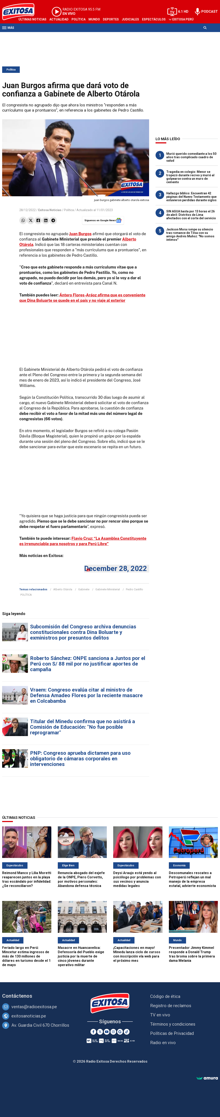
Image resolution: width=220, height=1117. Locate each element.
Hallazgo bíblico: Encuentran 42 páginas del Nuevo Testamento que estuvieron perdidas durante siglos (191, 197)
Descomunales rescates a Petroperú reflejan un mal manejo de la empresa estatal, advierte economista (192, 879)
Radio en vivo (163, 1042)
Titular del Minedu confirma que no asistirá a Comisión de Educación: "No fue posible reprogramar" (82, 727)
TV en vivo (160, 1014)
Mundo (94, 19)
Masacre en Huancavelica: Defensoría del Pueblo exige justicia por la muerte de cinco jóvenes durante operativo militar (81, 956)
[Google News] (120, 1032)
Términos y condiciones (172, 1024)
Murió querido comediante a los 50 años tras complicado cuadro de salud (191, 157)
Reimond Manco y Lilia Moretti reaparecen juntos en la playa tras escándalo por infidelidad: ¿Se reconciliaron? (26, 879)
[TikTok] (127, 1032)
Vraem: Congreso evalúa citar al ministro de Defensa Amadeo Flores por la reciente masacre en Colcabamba (86, 695)
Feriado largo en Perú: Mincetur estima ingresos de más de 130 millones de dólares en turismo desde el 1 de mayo (26, 956)
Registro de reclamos (170, 1005)
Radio (43, 36)
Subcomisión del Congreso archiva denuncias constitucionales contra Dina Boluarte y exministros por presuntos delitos (83, 632)
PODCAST (209, 11)
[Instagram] (113, 1032)
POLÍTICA (26, 594)
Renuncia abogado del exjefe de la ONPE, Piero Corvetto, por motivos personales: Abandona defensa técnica (81, 879)
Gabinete (83, 589)
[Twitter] (100, 1032)
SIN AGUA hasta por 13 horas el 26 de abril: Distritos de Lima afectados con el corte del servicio (191, 215)
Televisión (27, 36)
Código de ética (165, 996)
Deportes (111, 19)
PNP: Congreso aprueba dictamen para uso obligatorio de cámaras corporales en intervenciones (80, 758)
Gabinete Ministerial (107, 589)
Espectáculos (154, 19)
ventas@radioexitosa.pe (34, 1006)
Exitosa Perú (183, 19)
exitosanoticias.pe (28, 1016)
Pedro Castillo (134, 589)
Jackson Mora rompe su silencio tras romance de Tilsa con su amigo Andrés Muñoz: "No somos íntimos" (190, 234)
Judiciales (130, 19)
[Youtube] (107, 1032)
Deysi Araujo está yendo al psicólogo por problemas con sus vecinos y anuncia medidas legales (137, 879)
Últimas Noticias (32, 19)
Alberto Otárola (62, 589)
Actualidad (59, 19)
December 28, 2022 (115, 568)
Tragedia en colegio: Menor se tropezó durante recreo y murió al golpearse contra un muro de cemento (190, 177)
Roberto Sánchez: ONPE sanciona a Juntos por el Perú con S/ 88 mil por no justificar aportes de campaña (87, 663)
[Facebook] (93, 1032)
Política (79, 19)
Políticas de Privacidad (172, 1033)
